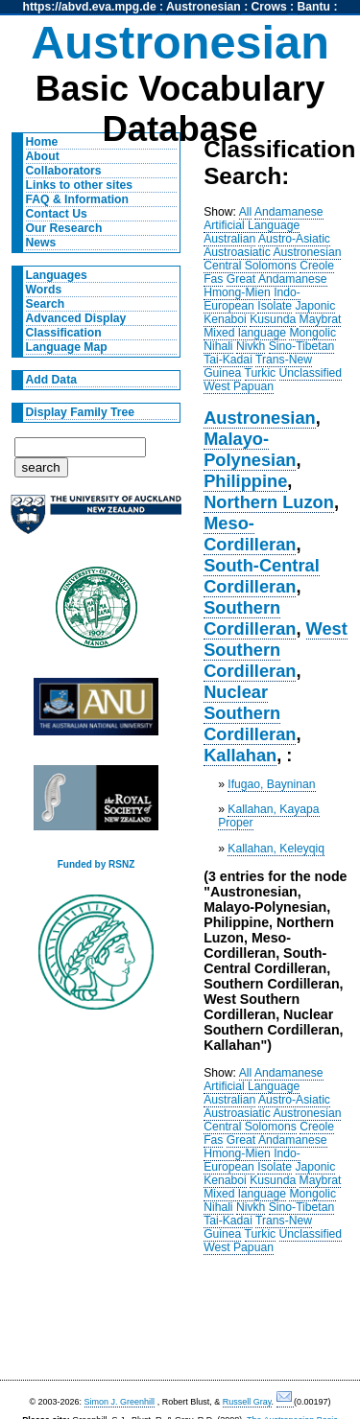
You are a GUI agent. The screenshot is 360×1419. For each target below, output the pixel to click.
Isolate (274, 306)
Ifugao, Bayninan (271, 784)
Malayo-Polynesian (250, 449)
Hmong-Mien (237, 292)
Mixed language (245, 332)
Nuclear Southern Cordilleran (250, 713)
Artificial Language (252, 225)
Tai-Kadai (228, 359)
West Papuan (239, 386)
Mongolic (312, 332)
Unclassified (311, 373)
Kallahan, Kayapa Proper (268, 816)
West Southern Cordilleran (276, 649)
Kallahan (240, 755)
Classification (64, 332)
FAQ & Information (77, 199)
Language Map (67, 347)
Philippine (245, 481)
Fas (213, 279)
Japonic (316, 306)
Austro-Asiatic (294, 238)
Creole (317, 265)
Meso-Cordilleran (250, 533)
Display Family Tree (80, 412)
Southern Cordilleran (250, 618)
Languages (56, 275)
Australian (229, 238)
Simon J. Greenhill (120, 1402)
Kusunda (273, 319)
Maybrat (321, 319)
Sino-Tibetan (301, 346)
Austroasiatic (237, 252)
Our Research (64, 228)
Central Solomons (250, 265)
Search (45, 304)
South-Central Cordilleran (262, 575)
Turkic (260, 373)
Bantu (314, 6)
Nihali (218, 346)
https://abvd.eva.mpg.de (89, 6)
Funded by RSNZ (96, 864)
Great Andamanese (277, 279)
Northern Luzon (269, 502)
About (43, 156)
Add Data (51, 379)
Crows (269, 6)
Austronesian (203, 6)
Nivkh (250, 346)
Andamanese (289, 212)
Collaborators (64, 170)
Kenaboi (225, 319)
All (245, 212)
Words (44, 289)
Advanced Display (76, 318)
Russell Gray (247, 1402)
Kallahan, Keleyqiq (276, 848)
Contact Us (56, 214)
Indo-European (252, 299)
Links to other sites (79, 185)
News (41, 242)
